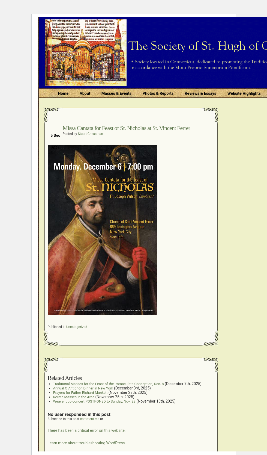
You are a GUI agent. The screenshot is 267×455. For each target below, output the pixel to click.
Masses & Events (116, 93)
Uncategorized (76, 327)
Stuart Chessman (90, 134)
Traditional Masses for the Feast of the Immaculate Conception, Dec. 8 (108, 384)
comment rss (89, 419)
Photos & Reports (158, 93)
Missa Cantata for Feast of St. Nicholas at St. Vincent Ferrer (126, 128)
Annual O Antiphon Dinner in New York (83, 388)
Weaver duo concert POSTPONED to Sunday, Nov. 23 (94, 401)
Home (63, 93)
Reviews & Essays (200, 93)
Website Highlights (244, 93)
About (85, 93)
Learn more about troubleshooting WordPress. (87, 443)
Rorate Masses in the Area (74, 397)
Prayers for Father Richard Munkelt (80, 393)
